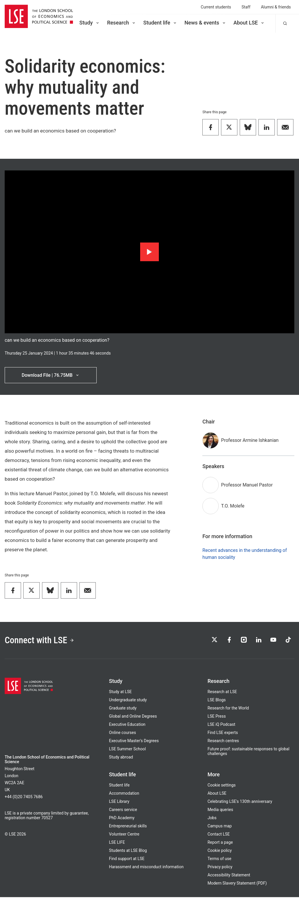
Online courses (122, 733)
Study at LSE (120, 692)
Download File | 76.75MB (50, 375)
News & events (205, 23)
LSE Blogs (217, 700)
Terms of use (219, 859)
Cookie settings (222, 786)
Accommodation (124, 794)
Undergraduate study (128, 700)
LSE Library (119, 802)
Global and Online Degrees (133, 717)
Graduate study (122, 709)
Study (89, 23)
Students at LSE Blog (128, 851)
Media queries (220, 810)
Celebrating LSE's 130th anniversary (240, 802)
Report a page (220, 843)
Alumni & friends (276, 7)
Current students (216, 7)
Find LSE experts (223, 733)
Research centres (223, 741)
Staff (245, 7)
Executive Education (127, 725)
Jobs (212, 818)
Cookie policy (220, 851)
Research (121, 23)
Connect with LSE (40, 640)
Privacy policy (220, 867)
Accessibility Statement (229, 875)
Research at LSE (222, 692)
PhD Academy (121, 818)
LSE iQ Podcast (221, 725)
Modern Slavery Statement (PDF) (237, 884)
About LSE (249, 23)
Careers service (123, 810)
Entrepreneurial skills (128, 826)
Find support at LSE (126, 859)
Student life (160, 23)
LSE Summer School (127, 749)
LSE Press (217, 717)
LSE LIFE (117, 843)
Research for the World (228, 709)
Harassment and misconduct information (146, 867)
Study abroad (121, 758)
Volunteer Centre (124, 835)
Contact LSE (219, 835)
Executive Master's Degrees (134, 741)
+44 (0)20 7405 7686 (24, 797)
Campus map (220, 826)
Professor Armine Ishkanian (250, 440)
